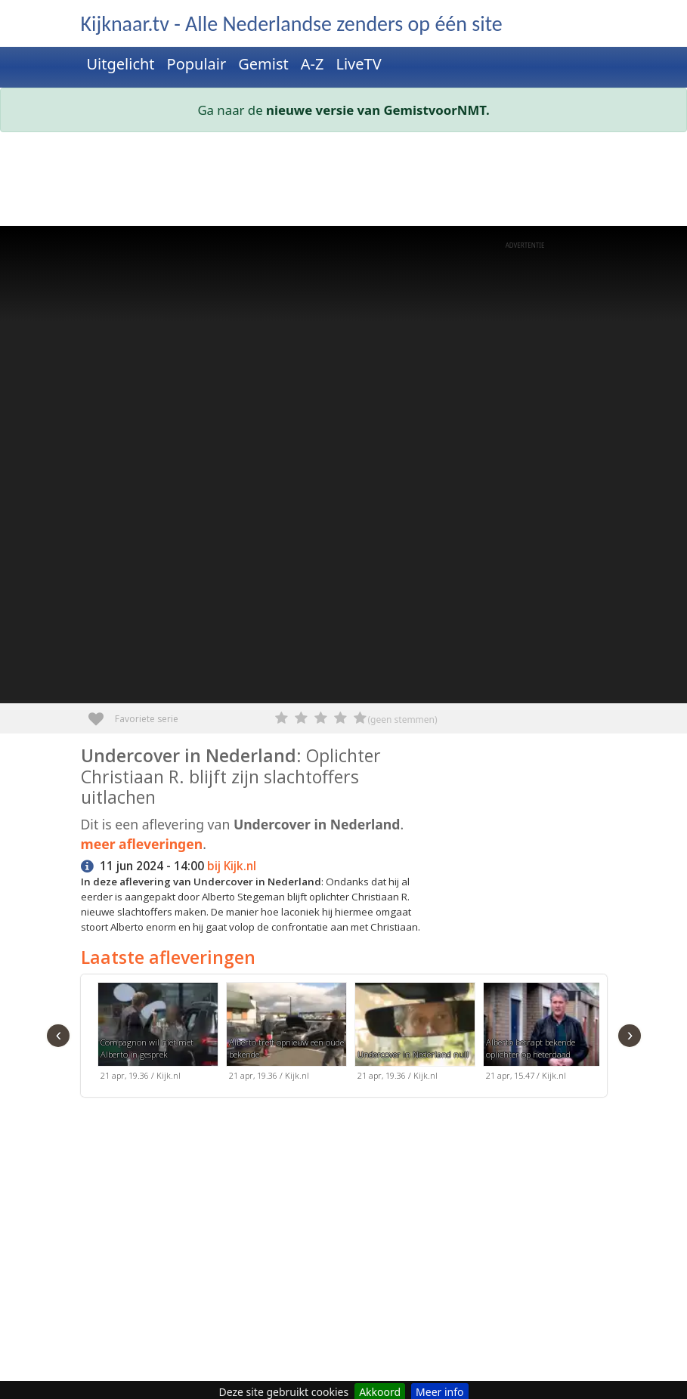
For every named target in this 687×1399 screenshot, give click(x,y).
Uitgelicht (121, 64)
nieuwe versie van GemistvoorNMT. (378, 110)
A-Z (312, 64)
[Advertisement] (344, 182)
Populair (197, 64)
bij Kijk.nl (231, 866)
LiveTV (358, 64)
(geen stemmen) (403, 719)
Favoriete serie (101, 713)
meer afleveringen (142, 844)
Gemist (263, 64)
